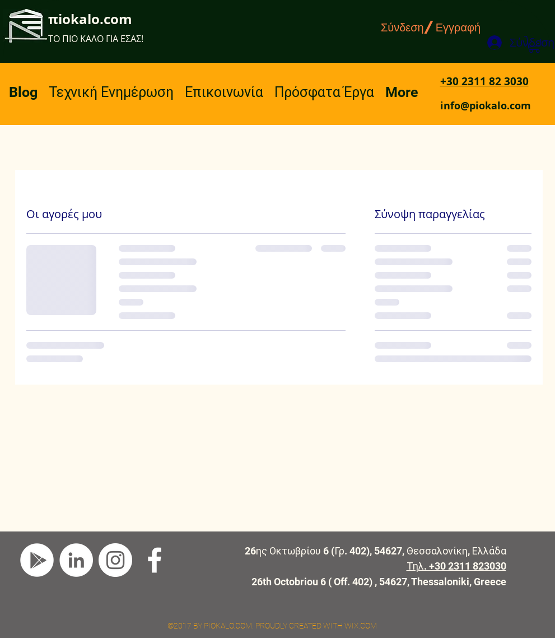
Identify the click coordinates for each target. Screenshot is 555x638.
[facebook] (154, 560)
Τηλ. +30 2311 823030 (456, 566)
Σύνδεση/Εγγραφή (431, 27)
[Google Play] (37, 560)
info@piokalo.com (485, 106)
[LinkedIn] (76, 560)
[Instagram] (115, 560)
